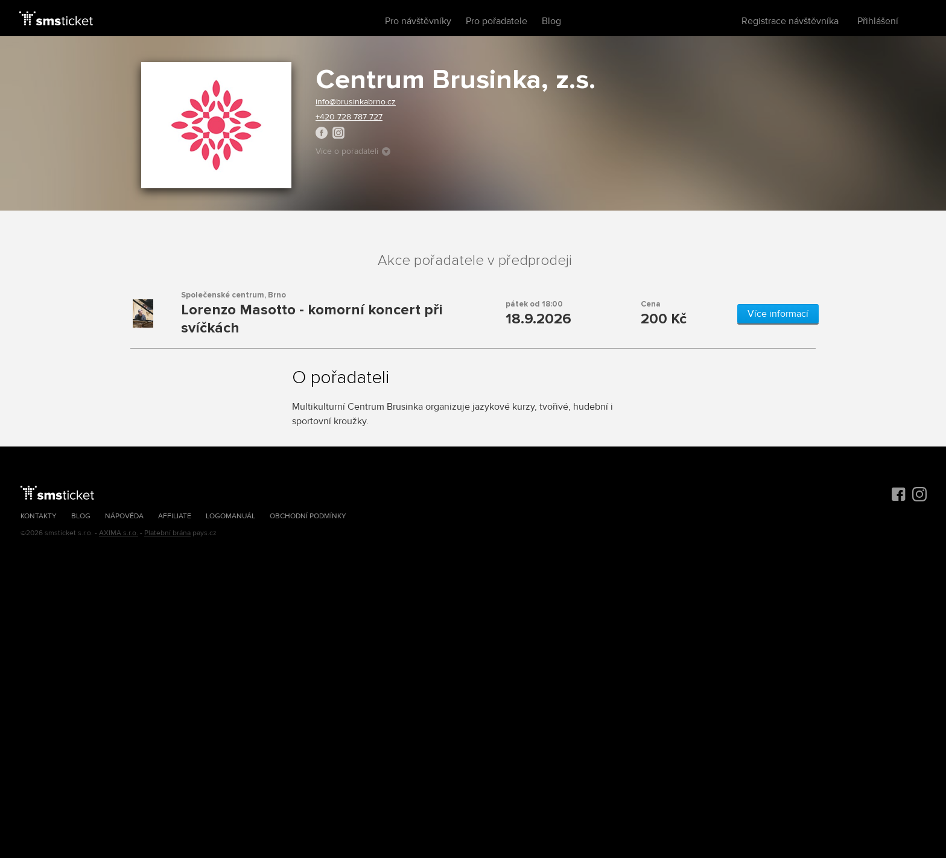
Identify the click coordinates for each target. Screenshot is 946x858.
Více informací (778, 314)
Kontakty (39, 516)
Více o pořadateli (353, 151)
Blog (551, 21)
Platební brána (167, 533)
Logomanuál (230, 516)
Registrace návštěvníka (790, 21)
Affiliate (174, 516)
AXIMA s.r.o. (118, 533)
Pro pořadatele (496, 21)
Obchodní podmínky (308, 516)
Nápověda (124, 516)
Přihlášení (877, 21)
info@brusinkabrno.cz (356, 102)
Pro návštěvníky (418, 21)
